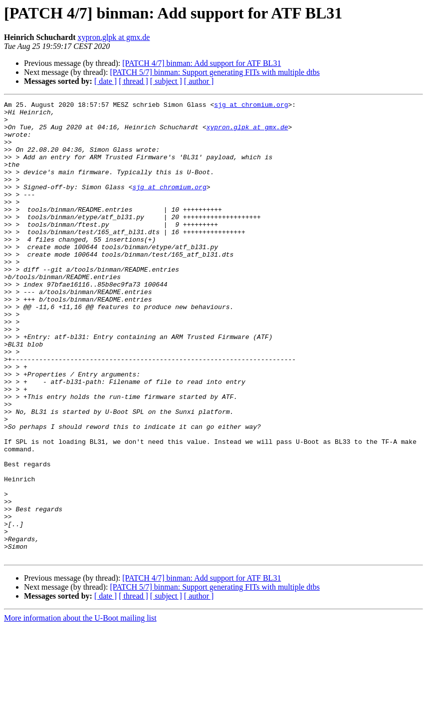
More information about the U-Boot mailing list (80, 709)
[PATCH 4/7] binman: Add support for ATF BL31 (201, 63)
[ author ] (199, 81)
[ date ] (105, 81)
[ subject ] (166, 81)
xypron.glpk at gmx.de (114, 37)
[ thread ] (133, 81)
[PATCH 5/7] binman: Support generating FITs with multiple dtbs (215, 72)
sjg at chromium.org (251, 105)
